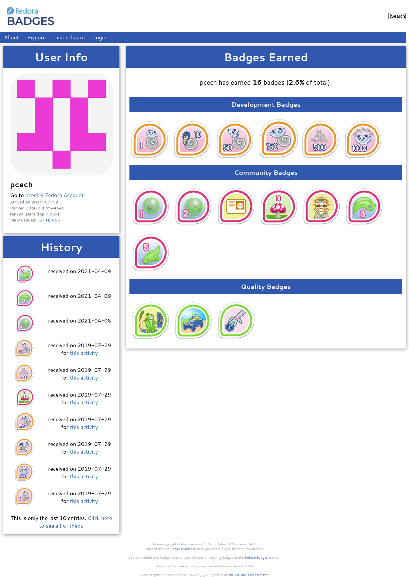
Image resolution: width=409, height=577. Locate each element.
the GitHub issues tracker (248, 574)
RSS (56, 220)
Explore (36, 37)
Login (100, 37)
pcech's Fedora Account (54, 195)
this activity (84, 353)
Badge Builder (181, 548)
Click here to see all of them (75, 521)
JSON (43, 220)
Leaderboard (69, 37)
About (11, 37)
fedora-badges (256, 557)
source (231, 566)
